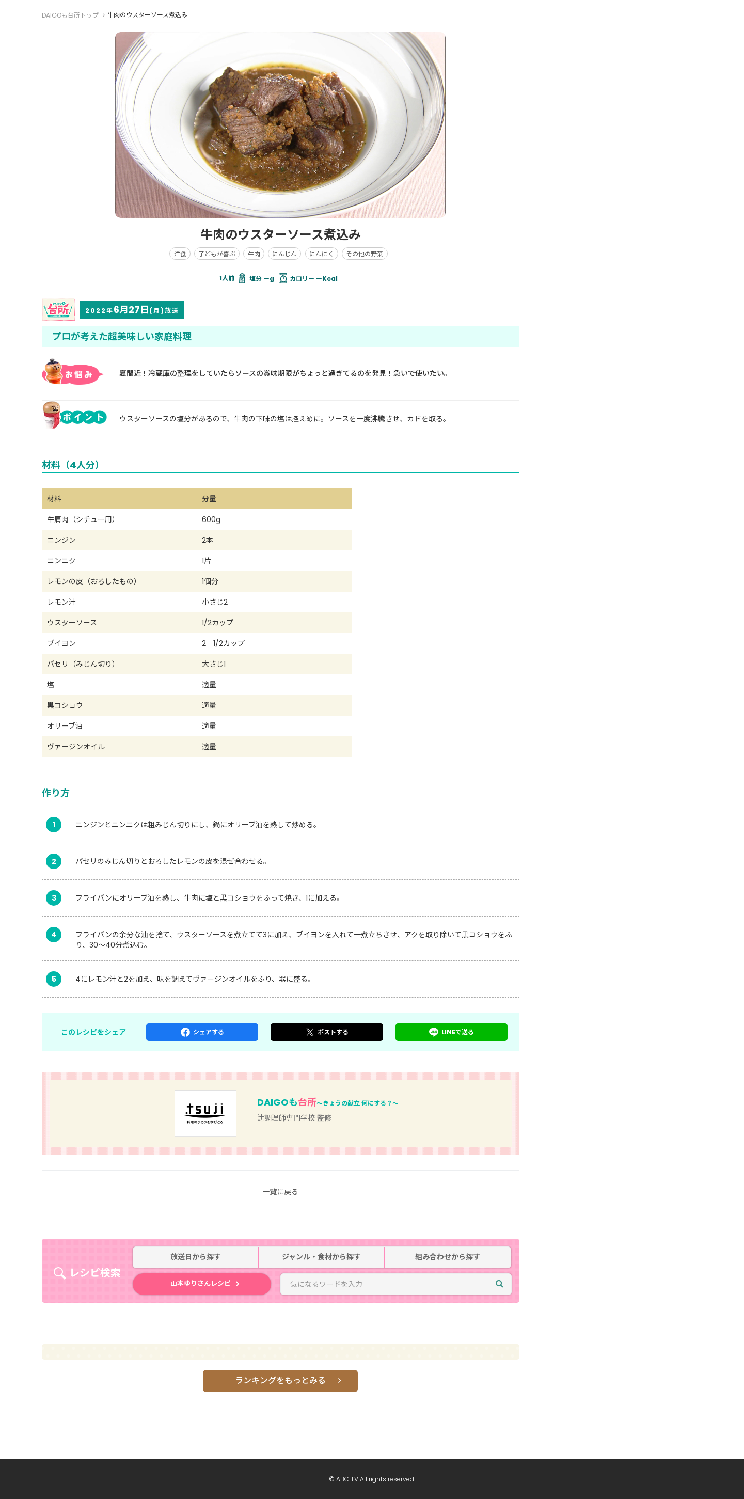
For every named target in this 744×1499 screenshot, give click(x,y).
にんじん (284, 253)
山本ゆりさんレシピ (200, 1283)
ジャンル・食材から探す (321, 1257)
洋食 (180, 253)
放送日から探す (195, 1257)
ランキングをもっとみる (280, 1380)
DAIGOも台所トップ (70, 15)
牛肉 (254, 253)
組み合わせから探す (447, 1257)
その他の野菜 (364, 253)
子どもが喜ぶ (216, 253)
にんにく (321, 253)
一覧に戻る (280, 1192)
